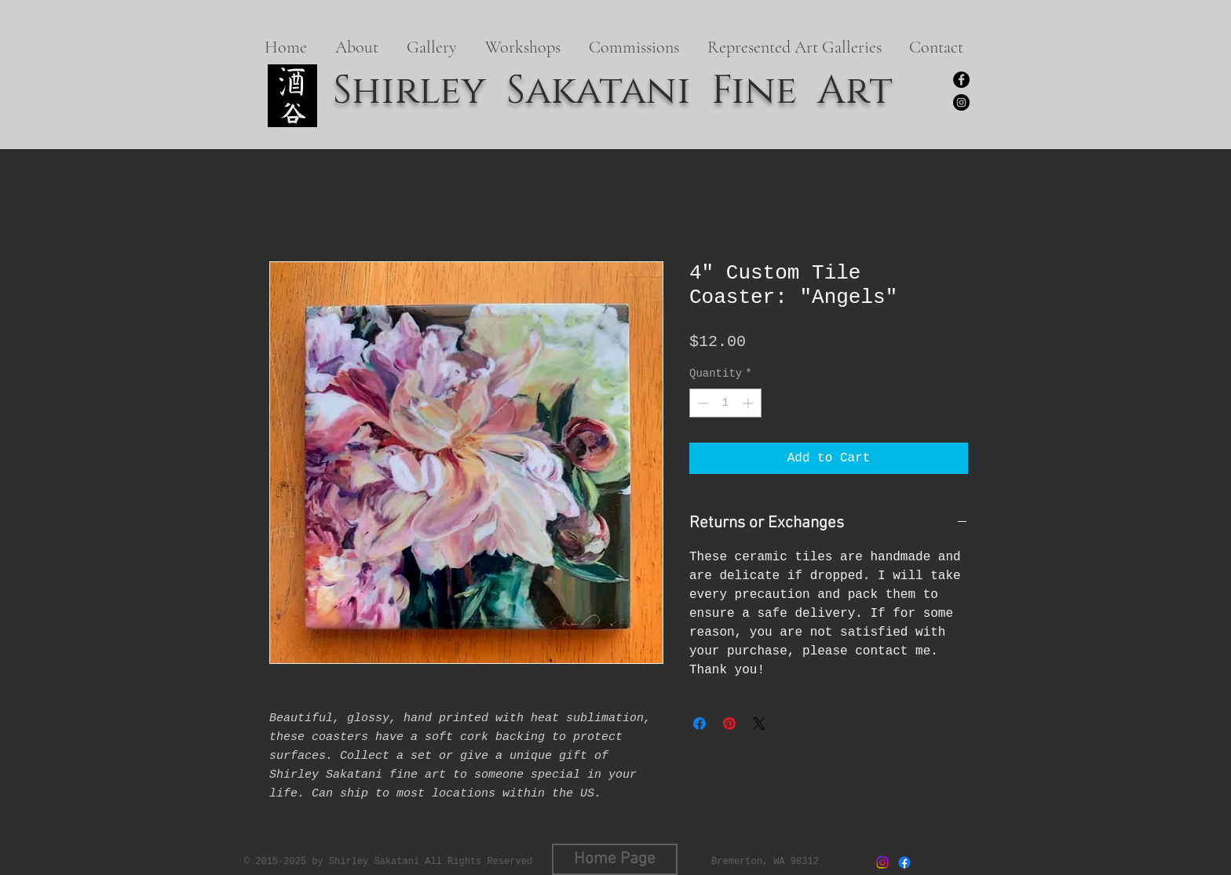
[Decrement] (701, 403)
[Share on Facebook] (699, 723)
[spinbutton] (725, 403)
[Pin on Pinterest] (729, 723)
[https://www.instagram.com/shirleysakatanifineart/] (961, 102)
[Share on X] (759, 723)
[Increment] (749, 403)
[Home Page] (615, 859)
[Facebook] (961, 79)
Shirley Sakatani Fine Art (613, 91)
